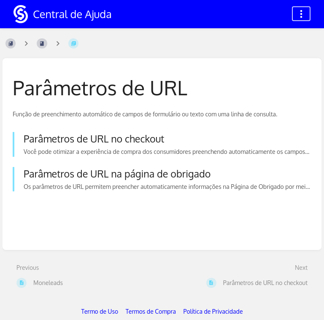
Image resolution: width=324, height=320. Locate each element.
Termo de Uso (100, 311)
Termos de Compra (151, 311)
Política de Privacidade (213, 311)
